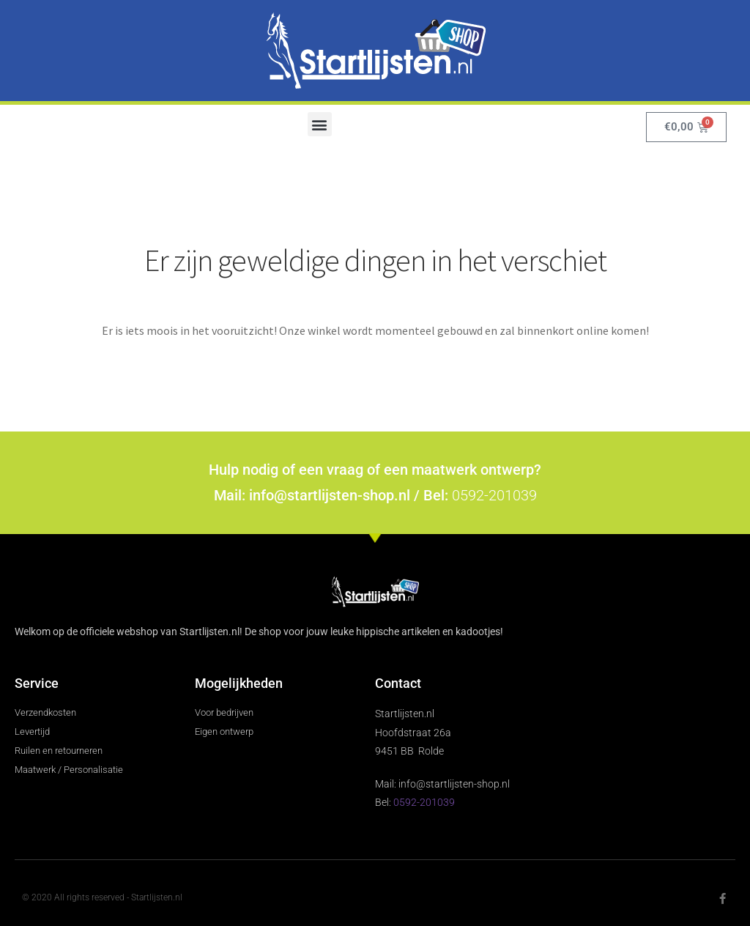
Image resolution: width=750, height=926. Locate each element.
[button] (320, 124)
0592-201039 (494, 495)
